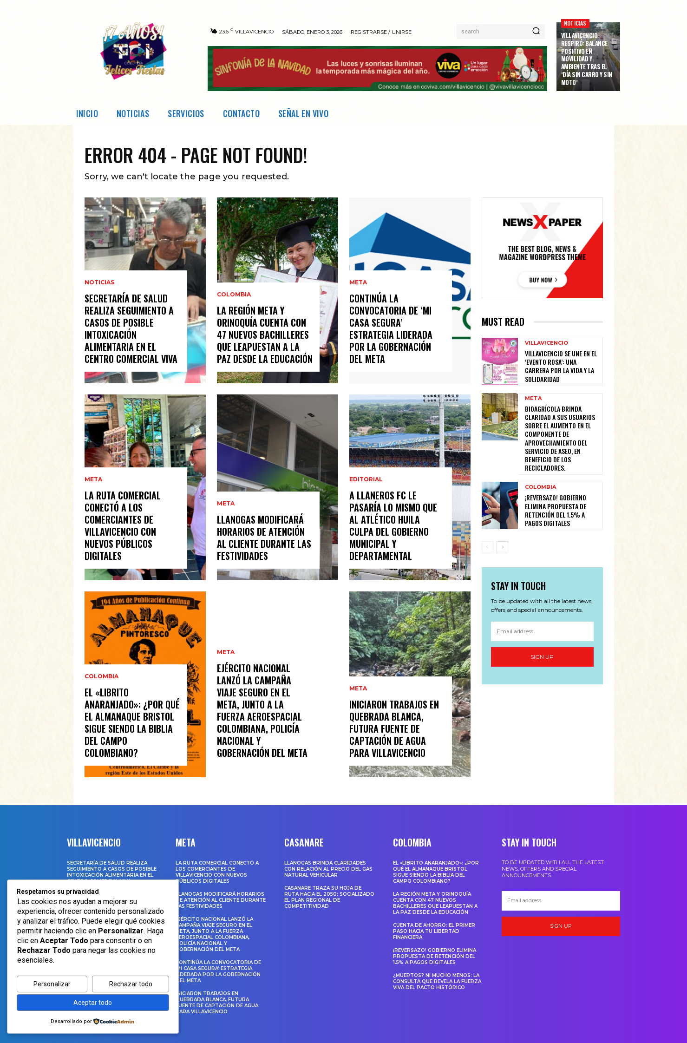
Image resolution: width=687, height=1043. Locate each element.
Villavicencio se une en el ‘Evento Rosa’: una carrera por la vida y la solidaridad (561, 366)
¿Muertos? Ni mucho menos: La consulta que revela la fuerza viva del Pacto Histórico (437, 981)
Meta (93, 479)
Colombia (101, 676)
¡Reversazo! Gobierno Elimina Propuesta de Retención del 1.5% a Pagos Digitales (555, 510)
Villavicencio (546, 343)
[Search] (536, 31)
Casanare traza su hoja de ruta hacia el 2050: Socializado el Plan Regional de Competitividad (329, 897)
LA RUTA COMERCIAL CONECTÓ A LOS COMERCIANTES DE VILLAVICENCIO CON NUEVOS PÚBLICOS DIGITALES (123, 525)
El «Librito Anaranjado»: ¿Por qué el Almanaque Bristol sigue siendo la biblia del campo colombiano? (132, 722)
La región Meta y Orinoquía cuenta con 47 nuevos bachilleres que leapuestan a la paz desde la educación (265, 334)
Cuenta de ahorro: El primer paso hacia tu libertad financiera (434, 931)
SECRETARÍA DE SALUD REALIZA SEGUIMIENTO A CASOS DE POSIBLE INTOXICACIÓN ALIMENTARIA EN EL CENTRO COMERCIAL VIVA (131, 328)
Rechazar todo (130, 984)
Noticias (575, 23)
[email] (542, 631)
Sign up (542, 656)
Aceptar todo (92, 1002)
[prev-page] (487, 547)
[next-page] (502, 547)
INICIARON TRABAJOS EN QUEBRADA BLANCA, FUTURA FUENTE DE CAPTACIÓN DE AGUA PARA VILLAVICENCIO (394, 728)
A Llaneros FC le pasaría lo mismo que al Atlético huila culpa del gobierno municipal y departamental (393, 525)
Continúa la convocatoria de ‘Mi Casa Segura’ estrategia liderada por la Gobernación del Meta (390, 328)
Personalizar (52, 984)
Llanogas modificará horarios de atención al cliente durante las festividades (264, 537)
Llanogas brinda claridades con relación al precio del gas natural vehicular (328, 869)
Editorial (366, 479)
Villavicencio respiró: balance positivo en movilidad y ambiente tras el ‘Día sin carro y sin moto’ (586, 59)
